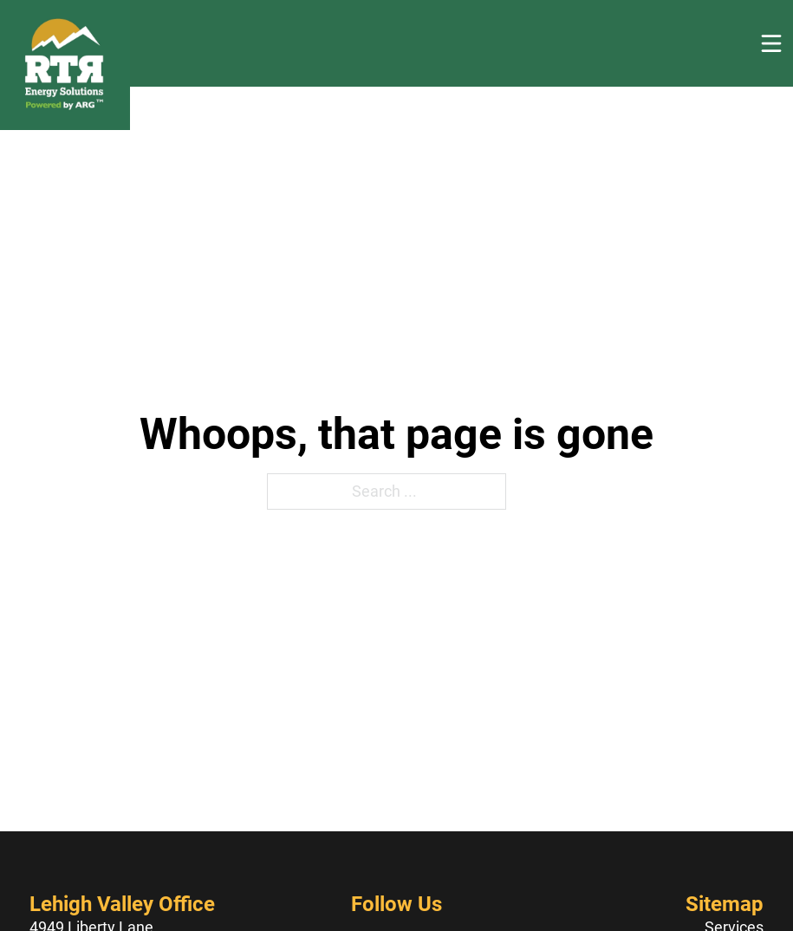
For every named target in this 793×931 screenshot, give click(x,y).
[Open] (771, 43)
